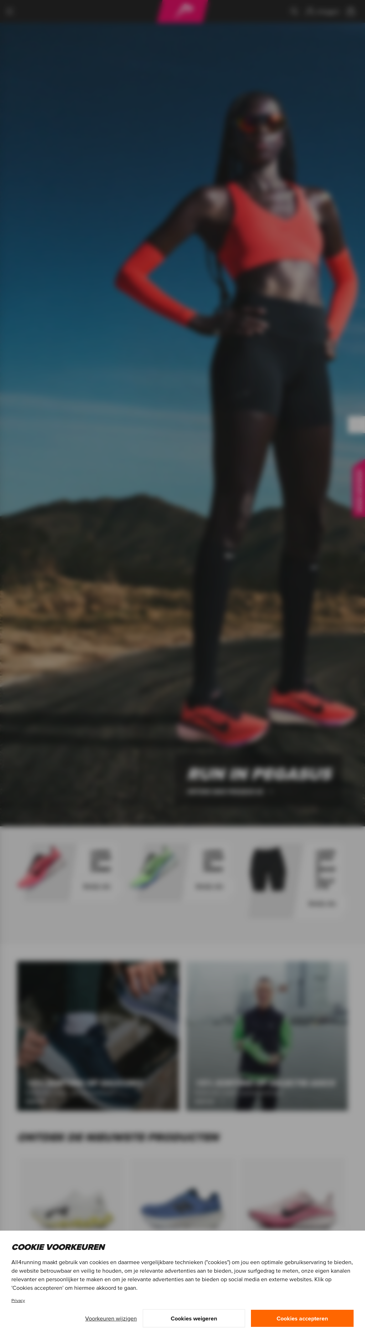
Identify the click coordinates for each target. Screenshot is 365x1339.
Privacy (18, 1300)
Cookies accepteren (302, 1318)
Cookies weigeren (194, 1318)
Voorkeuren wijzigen (111, 1318)
